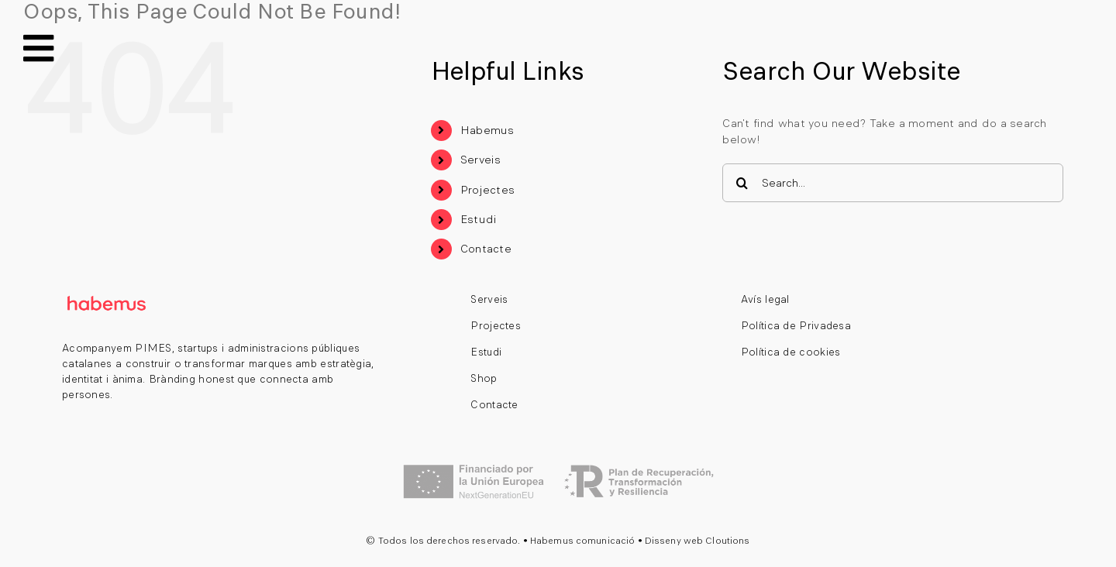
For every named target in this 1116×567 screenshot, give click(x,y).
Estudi (478, 219)
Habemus (487, 130)
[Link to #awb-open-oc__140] (38, 48)
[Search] (741, 182)
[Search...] (892, 182)
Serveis (480, 159)
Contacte (486, 248)
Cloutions (727, 541)
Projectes (487, 189)
